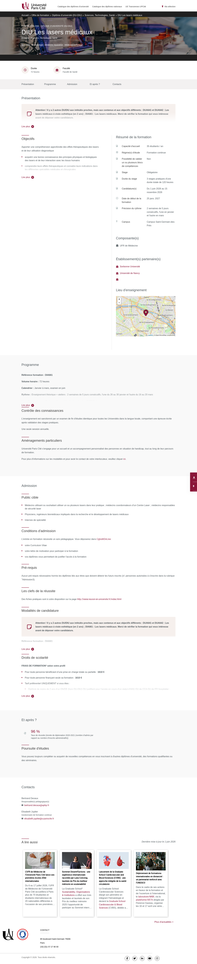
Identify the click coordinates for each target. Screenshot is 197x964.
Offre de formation (40, 15)
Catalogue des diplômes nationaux (107, 6)
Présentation (28, 84)
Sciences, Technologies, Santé (100, 15)
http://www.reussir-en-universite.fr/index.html (99, 599)
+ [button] (119, 299)
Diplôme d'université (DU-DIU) (67, 15)
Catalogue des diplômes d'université (73, 6)
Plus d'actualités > (163, 922)
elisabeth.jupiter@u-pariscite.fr (39, 818)
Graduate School (112, 904)
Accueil (25, 15)
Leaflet (150, 335)
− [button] (119, 303)
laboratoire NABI (146, 896)
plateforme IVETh (144, 899)
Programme (50, 84)
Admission (72, 84)
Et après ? (95, 84)
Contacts (117, 84)
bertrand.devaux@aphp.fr (36, 805)
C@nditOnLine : (104, 539)
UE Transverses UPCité (135, 6)
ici (124, 458)
